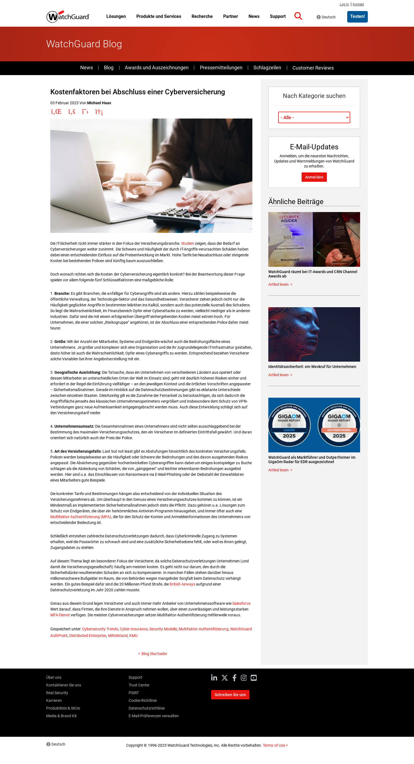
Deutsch (329, 17)
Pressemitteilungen (221, 67)
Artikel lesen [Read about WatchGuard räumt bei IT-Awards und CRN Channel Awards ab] (278, 284)
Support (135, 677)
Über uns (53, 677)
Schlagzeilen (267, 67)
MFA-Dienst (60, 615)
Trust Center (139, 685)
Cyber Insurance (134, 629)
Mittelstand (118, 635)
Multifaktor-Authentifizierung (203, 629)
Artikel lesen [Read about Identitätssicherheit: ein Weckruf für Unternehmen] (278, 375)
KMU (133, 635)
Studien (187, 243)
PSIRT (134, 693)
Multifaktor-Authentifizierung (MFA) (80, 517)
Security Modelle (163, 629)
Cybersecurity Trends (100, 629)
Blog (109, 67)
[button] (298, 16)
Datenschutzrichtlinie (147, 708)
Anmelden (314, 177)
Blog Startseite (154, 654)
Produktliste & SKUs (63, 708)
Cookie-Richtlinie (143, 700)
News (86, 67)
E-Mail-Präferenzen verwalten (154, 716)
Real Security (57, 693)
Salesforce (241, 603)
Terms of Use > (275, 745)
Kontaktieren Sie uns (63, 685)
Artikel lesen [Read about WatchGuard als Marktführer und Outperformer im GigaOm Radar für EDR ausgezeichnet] (278, 470)
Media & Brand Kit (61, 716)
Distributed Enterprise (87, 635)
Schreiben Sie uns (230, 694)
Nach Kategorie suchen (314, 95)
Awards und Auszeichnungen (157, 67)
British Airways (182, 584)
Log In (344, 4)
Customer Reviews (313, 68)
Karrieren (54, 700)
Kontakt (358, 4)
